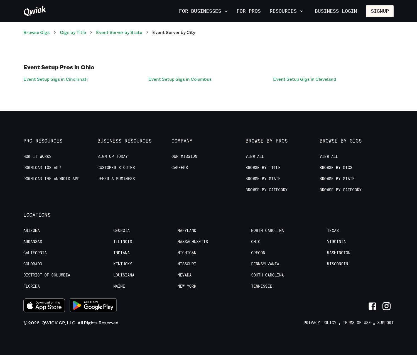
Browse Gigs (36, 32)
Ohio (256, 241)
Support (385, 322)
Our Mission (184, 156)
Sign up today (112, 156)
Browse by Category (267, 189)
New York (187, 286)
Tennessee (261, 286)
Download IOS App (42, 167)
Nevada (185, 275)
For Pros (249, 11)
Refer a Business (116, 178)
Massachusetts (193, 241)
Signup (380, 11)
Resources (287, 11)
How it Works (37, 156)
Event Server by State (119, 32)
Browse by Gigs (336, 167)
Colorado (32, 263)
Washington (338, 252)
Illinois (122, 241)
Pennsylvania (265, 263)
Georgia (121, 230)
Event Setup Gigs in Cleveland (304, 79)
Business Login (336, 11)
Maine (119, 286)
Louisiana (123, 275)
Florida (31, 286)
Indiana (121, 252)
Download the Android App (51, 178)
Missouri (187, 263)
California (35, 252)
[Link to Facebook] (372, 306)
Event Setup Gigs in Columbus (180, 79)
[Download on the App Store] (44, 306)
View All (255, 156)
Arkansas (32, 241)
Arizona (31, 230)
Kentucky (122, 263)
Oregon (258, 252)
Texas (333, 230)
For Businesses (204, 11)
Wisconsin (337, 263)
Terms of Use (357, 322)
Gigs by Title (73, 32)
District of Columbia (46, 275)
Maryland (187, 230)
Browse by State (263, 178)
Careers (179, 167)
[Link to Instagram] (386, 306)
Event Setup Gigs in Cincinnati (55, 79)
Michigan (187, 252)
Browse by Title (263, 167)
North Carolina (267, 230)
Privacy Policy (320, 322)
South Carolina (267, 275)
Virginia (336, 241)
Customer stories (116, 167)
